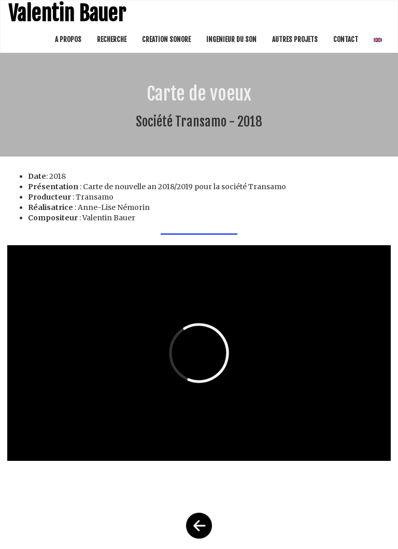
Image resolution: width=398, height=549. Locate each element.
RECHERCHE (111, 39)
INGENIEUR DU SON (231, 39)
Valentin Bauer (67, 13)
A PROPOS (68, 39)
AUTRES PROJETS (295, 39)
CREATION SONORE (166, 39)
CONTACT (345, 39)
